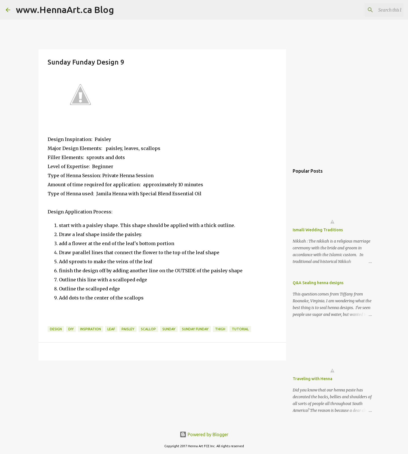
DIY (71, 329)
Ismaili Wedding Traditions (318, 230)
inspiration (90, 329)
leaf (111, 329)
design (56, 329)
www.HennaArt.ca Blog (65, 10)
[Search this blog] (373, 10)
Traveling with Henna (312, 378)
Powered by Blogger (204, 434)
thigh (220, 329)
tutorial (240, 329)
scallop (148, 329)
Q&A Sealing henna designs (318, 282)
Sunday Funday (195, 329)
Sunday (168, 329)
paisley (128, 329)
